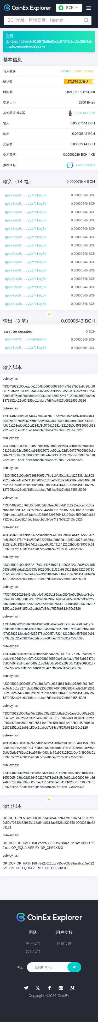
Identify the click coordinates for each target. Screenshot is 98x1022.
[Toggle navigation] (88, 8)
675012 (66, 71)
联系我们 (33, 952)
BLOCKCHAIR (81, 113)
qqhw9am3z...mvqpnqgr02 (25, 339)
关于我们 (33, 943)
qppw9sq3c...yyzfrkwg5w (25, 195)
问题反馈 (64, 943)
